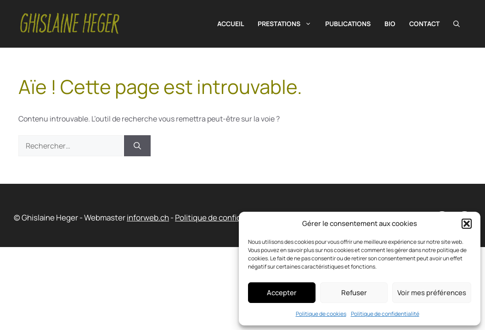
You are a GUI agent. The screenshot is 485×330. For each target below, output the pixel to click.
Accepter (282, 292)
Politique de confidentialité (385, 314)
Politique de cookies (321, 314)
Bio (389, 23)
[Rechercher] (137, 145)
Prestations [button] (288, 24)
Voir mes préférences (431, 292)
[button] (466, 223)
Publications (348, 23)
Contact (424, 23)
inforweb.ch (148, 217)
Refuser (354, 292)
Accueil (230, 23)
